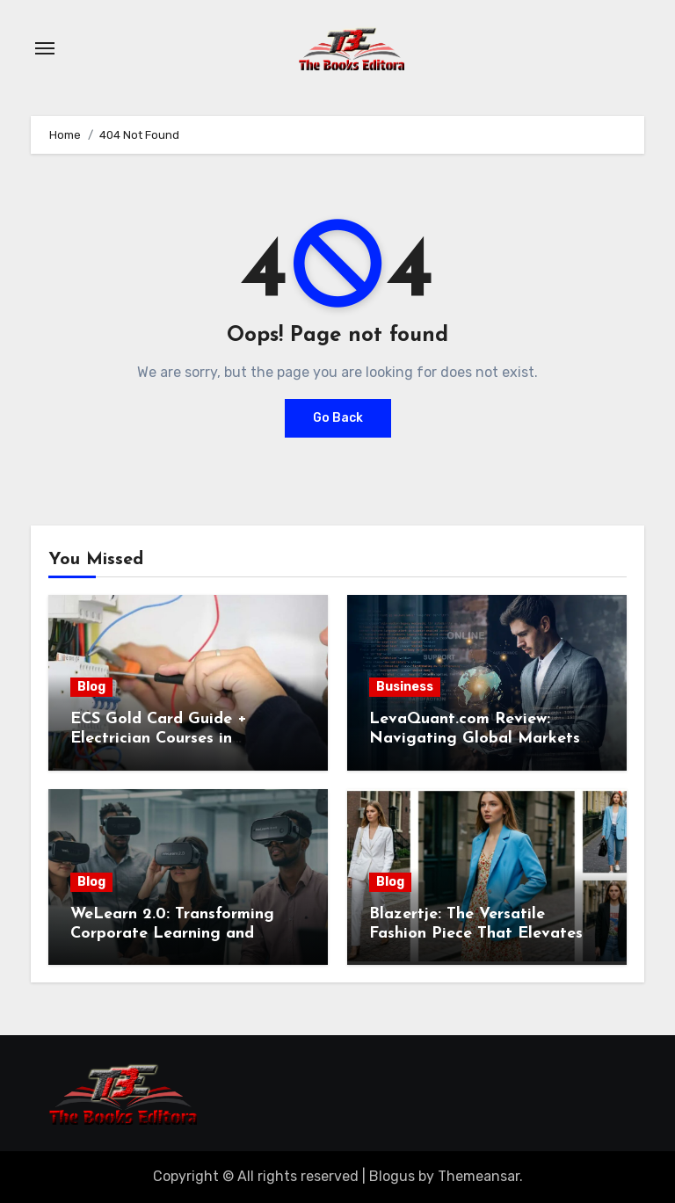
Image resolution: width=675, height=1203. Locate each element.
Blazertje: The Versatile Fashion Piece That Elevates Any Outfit (476, 933)
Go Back (338, 417)
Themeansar (478, 1176)
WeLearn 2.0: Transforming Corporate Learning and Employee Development (172, 933)
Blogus (392, 1176)
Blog (91, 686)
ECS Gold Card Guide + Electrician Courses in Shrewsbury (158, 738)
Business (404, 686)
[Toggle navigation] (45, 48)
